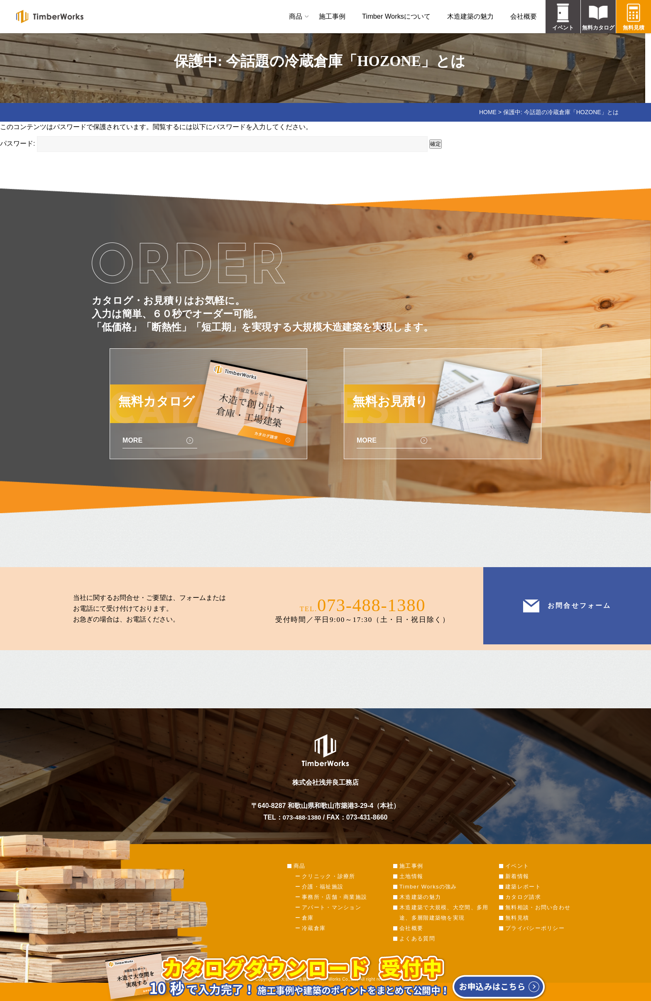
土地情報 (411, 887)
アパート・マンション (331, 918)
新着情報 (517, 887)
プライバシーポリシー (535, 939)
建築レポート (523, 897)
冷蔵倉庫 (314, 939)
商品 (296, 16)
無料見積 (517, 928)
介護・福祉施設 (322, 897)
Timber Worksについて (396, 16)
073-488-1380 (371, 613)
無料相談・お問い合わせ (537, 918)
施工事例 (332, 16)
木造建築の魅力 (470, 16)
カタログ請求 (523, 908)
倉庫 (308, 928)
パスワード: (214, 143)
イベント (517, 877)
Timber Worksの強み (428, 897)
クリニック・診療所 (328, 887)
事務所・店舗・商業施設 (334, 908)
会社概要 (523, 16)
